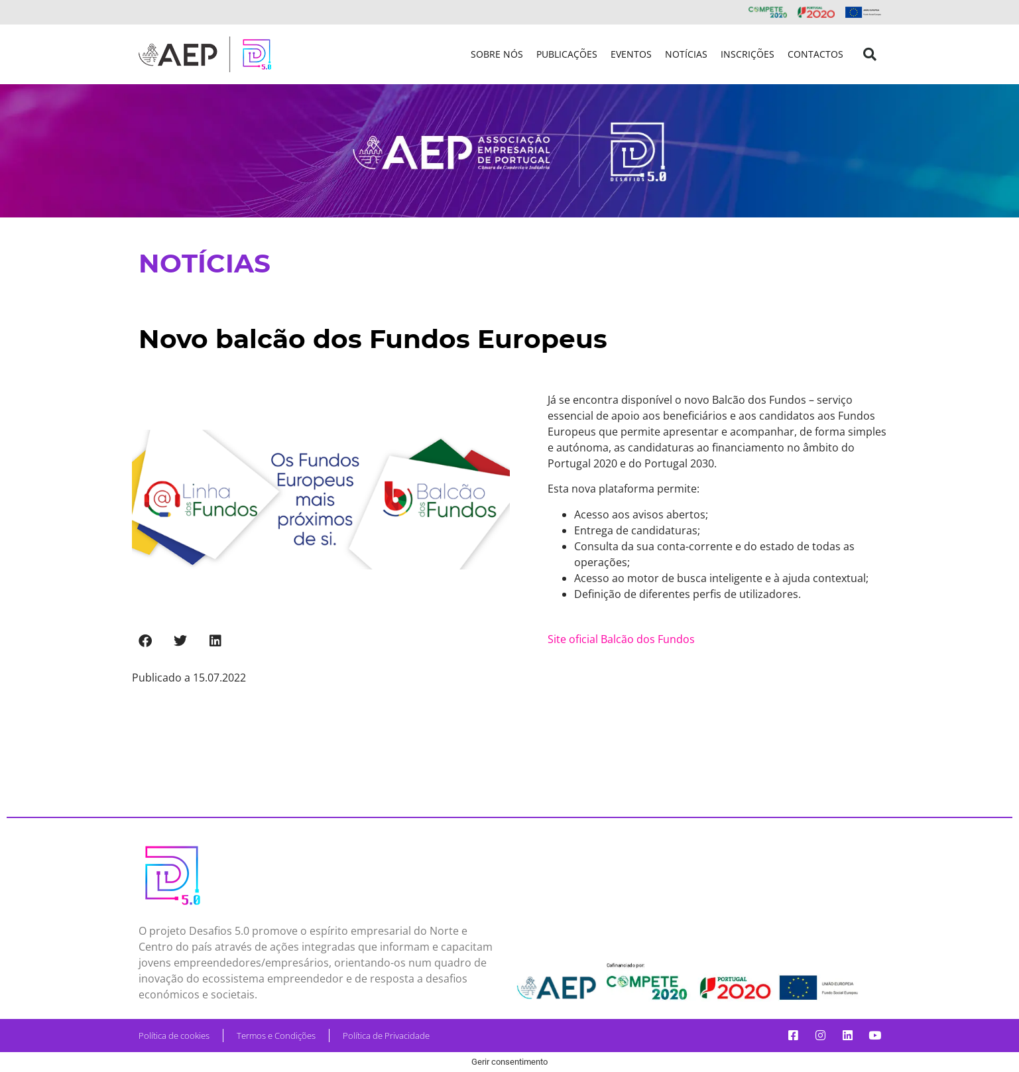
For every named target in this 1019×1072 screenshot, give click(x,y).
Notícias (686, 54)
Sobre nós (497, 54)
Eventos (631, 54)
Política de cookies (174, 1036)
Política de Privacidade (386, 1036)
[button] (870, 54)
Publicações (566, 54)
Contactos (815, 54)
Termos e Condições (276, 1036)
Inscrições (747, 54)
